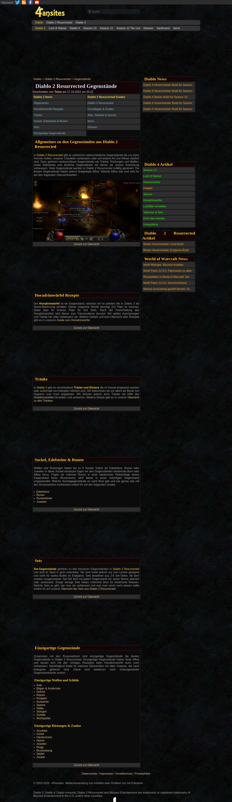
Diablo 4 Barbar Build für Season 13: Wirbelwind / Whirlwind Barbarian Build (167, 99)
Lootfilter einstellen (154, 206)
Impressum (106, 773)
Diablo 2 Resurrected (59, 22)
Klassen (148, 28)
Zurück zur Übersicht (86, 244)
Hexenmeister (151, 182)
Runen (40, 495)
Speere (40, 705)
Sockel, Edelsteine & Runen (51, 121)
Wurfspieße (43, 718)
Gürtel (40, 734)
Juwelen (41, 501)
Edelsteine (42, 491)
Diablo (37, 79)
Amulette (41, 730)
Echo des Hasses (154, 218)
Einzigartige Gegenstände (49, 133)
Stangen (41, 711)
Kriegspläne (150, 224)
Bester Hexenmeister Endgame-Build (166, 250)
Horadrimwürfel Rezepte (49, 109)
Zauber (40, 757)
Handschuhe (44, 737)
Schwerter (42, 701)
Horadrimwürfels (44, 397)
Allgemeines (41, 103)
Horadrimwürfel (152, 200)
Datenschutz (89, 773)
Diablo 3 (81, 22)
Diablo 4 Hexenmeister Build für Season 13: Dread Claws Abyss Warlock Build (167, 105)
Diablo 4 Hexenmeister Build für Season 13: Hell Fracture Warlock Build (167, 92)
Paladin (147, 188)
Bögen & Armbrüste (48, 688)
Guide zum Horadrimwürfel (73, 320)
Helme (40, 740)
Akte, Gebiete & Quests (102, 115)
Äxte (39, 685)
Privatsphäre (142, 773)
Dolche (40, 691)
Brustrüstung (44, 750)
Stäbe (40, 708)
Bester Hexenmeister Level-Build (163, 244)
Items (176, 28)
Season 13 (90, 28)
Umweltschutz (124, 773)
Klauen (40, 695)
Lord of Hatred (57, 28)
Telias (58, 91)
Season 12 (106, 28)
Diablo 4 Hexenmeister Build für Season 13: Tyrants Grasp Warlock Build (167, 86)
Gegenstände (82, 79)
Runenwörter (44, 498)
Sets (36, 127)
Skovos (147, 194)
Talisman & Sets (153, 212)
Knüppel (41, 698)
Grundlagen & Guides (101, 109)
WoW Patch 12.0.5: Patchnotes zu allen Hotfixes (167, 272)
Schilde (40, 714)
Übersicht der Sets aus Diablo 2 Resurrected (88, 588)
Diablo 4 (75, 28)
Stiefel (40, 753)
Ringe (40, 747)
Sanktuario (163, 28)
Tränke (38, 115)
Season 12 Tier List (128, 28)
